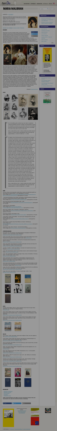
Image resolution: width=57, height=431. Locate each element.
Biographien (27, 3)
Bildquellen (22, 27)
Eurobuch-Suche (12, 234)
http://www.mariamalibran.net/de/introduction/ (18, 199)
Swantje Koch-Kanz (34, 89)
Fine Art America (7, 393)
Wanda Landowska (44, 35)
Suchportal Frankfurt (7, 395)
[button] (34, 32)
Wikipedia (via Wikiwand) (8, 391)
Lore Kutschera (44, 33)
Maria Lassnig (43, 41)
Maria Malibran (10, 14)
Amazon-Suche (6, 234)
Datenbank (33, 3)
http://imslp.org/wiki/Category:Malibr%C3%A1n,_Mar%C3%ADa (22, 210)
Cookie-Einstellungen (26, 429)
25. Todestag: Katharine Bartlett (46, 85)
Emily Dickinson (44, 29)
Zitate (8, 27)
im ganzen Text (49, 8)
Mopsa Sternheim (44, 32)
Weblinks (11, 27)
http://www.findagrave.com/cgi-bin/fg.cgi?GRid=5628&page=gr (21, 202)
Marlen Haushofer (44, 39)
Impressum (12, 429)
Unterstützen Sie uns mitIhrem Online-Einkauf (22, 411)
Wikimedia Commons (7, 392)
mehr (52, 42)
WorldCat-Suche (18, 234)
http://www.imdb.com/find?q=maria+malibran (18, 214)
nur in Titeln (49, 9)
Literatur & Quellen (16, 27)
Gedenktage (39, 3)
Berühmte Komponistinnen (46, 18)
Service (50, 3)
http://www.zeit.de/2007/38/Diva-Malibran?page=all (19, 218)
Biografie (4, 27)
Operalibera (6, 394)
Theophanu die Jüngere (45, 30)
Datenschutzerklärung (18, 429)
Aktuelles (45, 3)
